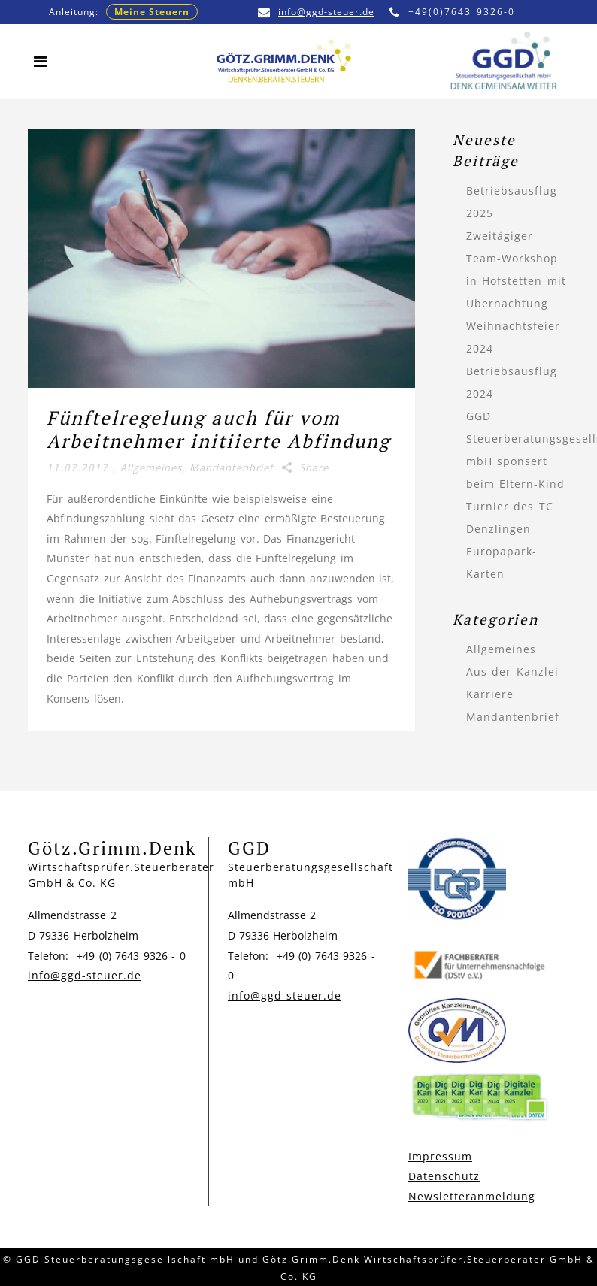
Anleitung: (123, 12)
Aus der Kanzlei (512, 671)
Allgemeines (151, 467)
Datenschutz (444, 1176)
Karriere (490, 694)
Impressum (440, 1156)
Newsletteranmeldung (471, 1196)
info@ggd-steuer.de (316, 11)
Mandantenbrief (231, 467)
